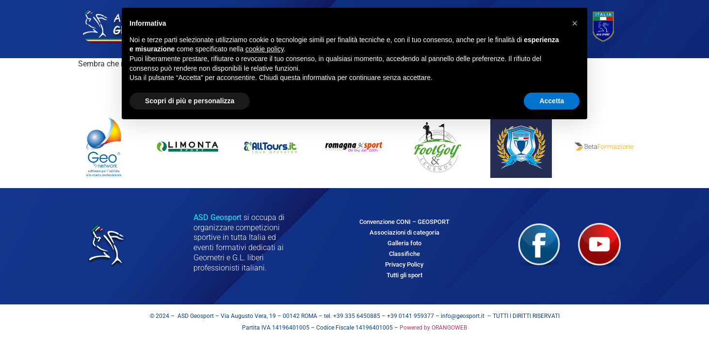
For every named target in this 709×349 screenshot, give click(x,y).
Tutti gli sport (404, 275)
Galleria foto (404, 243)
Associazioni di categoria (404, 232)
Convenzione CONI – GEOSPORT (404, 221)
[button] (574, 23)
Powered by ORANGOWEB (432, 327)
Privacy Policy (404, 264)
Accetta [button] (551, 101)
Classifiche (404, 253)
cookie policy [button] (264, 49)
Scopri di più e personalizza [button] (189, 101)
